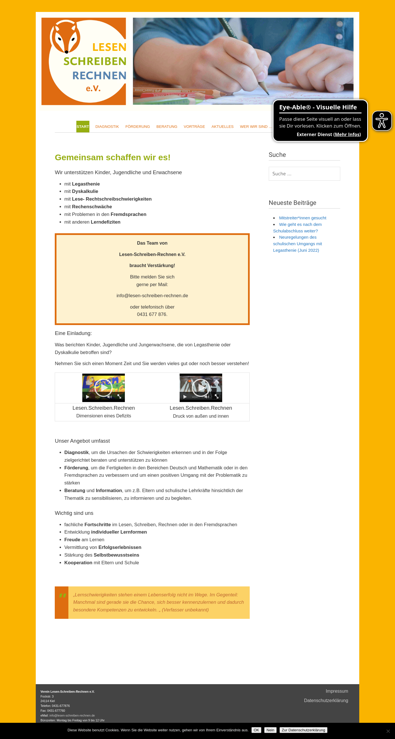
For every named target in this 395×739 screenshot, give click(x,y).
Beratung (166, 126)
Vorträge (194, 126)
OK (256, 730)
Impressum (337, 691)
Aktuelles (222, 126)
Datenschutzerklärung (326, 700)
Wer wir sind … (256, 126)
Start (83, 126)
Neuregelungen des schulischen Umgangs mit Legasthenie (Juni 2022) (297, 243)
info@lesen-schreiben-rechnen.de (72, 715)
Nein (270, 730)
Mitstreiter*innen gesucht (300, 217)
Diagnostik (107, 126)
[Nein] (388, 731)
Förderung (137, 126)
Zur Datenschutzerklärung (303, 730)
